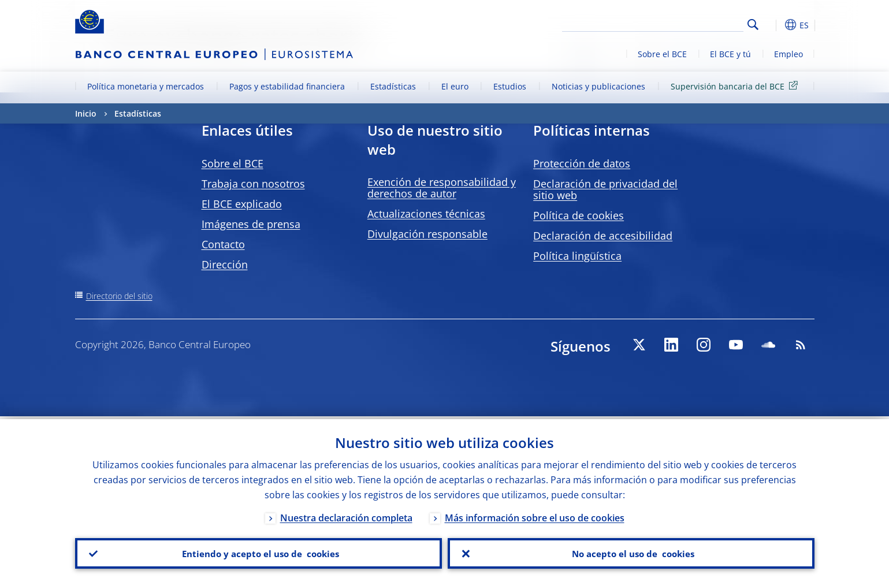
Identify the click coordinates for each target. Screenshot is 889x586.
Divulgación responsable (427, 234)
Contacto (223, 244)
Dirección (225, 264)
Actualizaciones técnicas (426, 214)
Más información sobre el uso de (534, 515)
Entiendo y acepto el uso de (258, 552)
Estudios (509, 86)
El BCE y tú (730, 53)
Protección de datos (581, 163)
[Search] (685, 23)
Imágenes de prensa (251, 224)
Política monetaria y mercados (145, 86)
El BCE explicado (242, 204)
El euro (454, 86)
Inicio (85, 113)
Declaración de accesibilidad (602, 235)
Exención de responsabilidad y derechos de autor (441, 187)
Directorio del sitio (119, 295)
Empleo (788, 53)
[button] (774, 25)
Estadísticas (393, 86)
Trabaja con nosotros (253, 184)
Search (752, 24)
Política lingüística (577, 256)
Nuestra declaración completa (346, 515)
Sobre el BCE (662, 53)
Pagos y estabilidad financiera (287, 86)
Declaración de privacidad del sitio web (605, 189)
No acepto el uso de (631, 552)
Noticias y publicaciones (598, 86)
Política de (578, 215)
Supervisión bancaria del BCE (736, 86)
